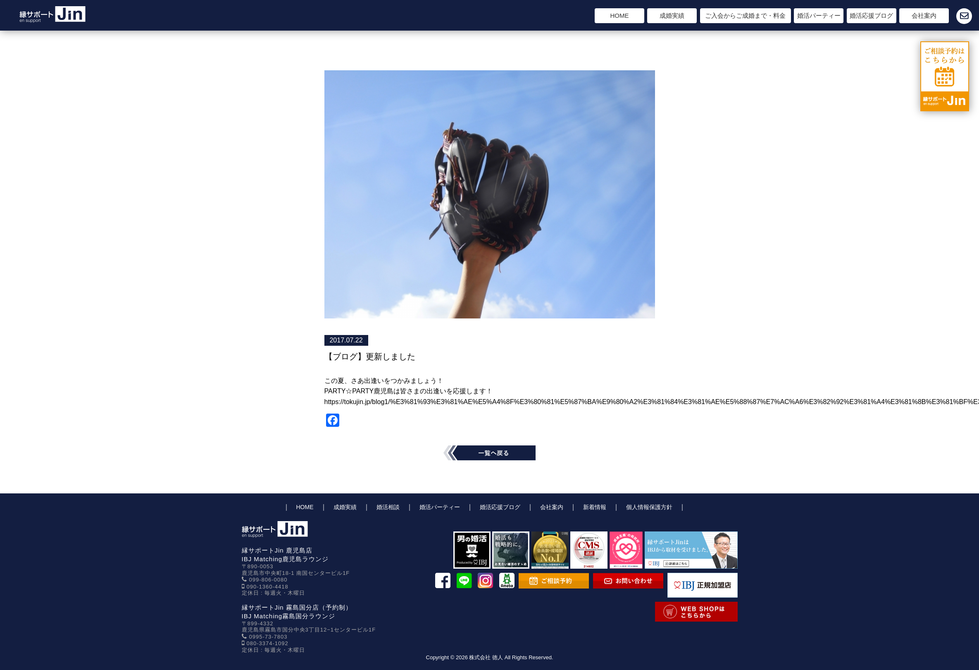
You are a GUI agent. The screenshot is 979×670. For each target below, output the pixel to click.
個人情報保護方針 (649, 507)
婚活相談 (388, 507)
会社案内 (924, 15)
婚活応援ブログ (871, 15)
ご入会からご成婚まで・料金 (745, 15)
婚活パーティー (819, 15)
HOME (619, 15)
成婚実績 (672, 15)
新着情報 (594, 507)
